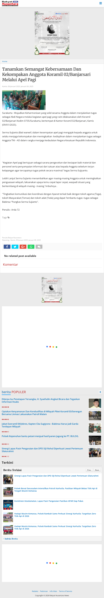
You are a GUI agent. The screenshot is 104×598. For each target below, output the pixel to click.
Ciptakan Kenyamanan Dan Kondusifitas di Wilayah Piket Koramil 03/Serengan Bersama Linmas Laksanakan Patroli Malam (42, 413)
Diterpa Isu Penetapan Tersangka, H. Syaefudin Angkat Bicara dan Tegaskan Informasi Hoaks (41, 400)
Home (4, 61)
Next (97, 470)
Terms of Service (65, 591)
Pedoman (44, 591)
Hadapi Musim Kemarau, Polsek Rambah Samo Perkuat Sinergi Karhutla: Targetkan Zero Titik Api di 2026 (55, 514)
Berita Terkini (12, 470)
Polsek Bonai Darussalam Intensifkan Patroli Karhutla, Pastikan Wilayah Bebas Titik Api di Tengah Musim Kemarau (55, 489)
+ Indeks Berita (10, 539)
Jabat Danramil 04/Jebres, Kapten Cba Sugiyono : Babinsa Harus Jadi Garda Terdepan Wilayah (40, 425)
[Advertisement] (52, 347)
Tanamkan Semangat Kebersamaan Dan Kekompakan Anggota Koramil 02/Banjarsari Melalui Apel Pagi (46, 74)
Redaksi (35, 591)
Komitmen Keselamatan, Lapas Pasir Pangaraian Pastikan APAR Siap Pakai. (49, 501)
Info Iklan (53, 591)
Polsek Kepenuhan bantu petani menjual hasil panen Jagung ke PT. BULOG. (40, 436)
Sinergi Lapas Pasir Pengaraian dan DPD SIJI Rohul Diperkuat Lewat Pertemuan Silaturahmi (42, 450)
